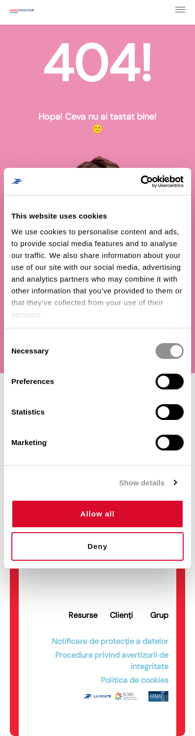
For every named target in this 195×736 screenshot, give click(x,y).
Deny (98, 546)
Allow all (97, 514)
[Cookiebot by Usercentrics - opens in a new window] (141, 181)
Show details (142, 483)
